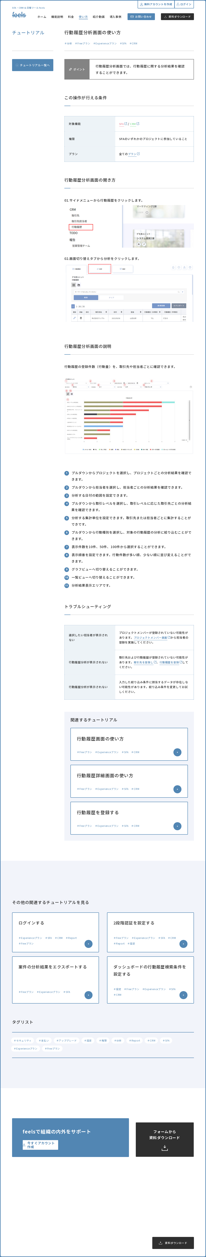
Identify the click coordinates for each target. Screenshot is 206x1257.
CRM (134, 124)
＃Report (141, 1041)
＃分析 (124, 1041)
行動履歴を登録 (171, 662)
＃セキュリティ (23, 1041)
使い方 (83, 17)
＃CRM (159, 1041)
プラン (132, 154)
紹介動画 (99, 17)
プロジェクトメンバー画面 (152, 637)
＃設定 (92, 1041)
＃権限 (108, 1041)
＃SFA (175, 1041)
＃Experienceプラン (26, 1050)
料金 (71, 17)
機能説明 (57, 17)
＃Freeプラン (54, 1050)
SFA (122, 124)
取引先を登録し (144, 662)
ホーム (41, 17)
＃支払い (46, 1041)
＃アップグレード (69, 1041)
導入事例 (116, 17)
